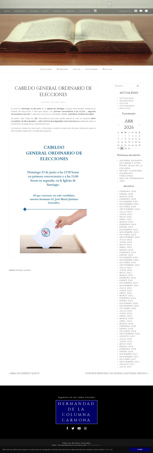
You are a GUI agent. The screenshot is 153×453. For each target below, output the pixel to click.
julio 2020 (125, 311)
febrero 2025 (127, 199)
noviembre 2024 (129, 204)
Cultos (76, 69)
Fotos (134, 11)
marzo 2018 (126, 346)
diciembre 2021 (128, 283)
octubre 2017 (127, 359)
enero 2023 (126, 255)
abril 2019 (125, 321)
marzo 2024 (126, 222)
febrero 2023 (127, 252)
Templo (45, 11)
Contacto (145, 11)
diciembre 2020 (128, 303)
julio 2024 (125, 212)
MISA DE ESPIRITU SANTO (25, 373)
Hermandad (19, 11)
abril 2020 (125, 316)
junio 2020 (125, 313)
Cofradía (57, 11)
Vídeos (140, 11)
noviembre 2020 (129, 306)
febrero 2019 (127, 326)
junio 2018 (125, 341)
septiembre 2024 (129, 209)
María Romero (94, 445)
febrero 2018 (127, 349)
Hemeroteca (124, 11)
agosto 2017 (127, 364)
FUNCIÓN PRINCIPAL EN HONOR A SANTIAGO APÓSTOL (116, 373)
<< (118, 124)
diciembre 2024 (128, 202)
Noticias (107, 69)
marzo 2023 (126, 250)
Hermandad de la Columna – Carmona (130, 3)
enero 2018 (126, 352)
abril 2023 (125, 247)
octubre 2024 (127, 207)
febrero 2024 (127, 224)
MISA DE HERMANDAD (131, 178)
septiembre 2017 (129, 362)
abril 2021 (125, 293)
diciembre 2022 (128, 258)
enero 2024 (126, 227)
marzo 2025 (126, 197)
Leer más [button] (109, 449)
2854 (122, 181)
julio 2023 (125, 240)
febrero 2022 (127, 278)
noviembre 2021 (129, 286)
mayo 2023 (125, 245)
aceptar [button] (139, 449)
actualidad (27, 270)
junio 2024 (125, 214)
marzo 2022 (126, 275)
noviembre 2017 (129, 357)
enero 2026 (126, 194)
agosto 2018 (127, 336)
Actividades (91, 69)
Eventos (94, 11)
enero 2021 (126, 301)
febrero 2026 (127, 191)
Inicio (7, 11)
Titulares (33, 11)
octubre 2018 (127, 331)
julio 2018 (125, 339)
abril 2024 (125, 219)
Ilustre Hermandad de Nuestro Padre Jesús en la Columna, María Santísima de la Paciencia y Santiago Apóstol (56, 3)
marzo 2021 (126, 296)
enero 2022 (126, 280)
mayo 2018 (125, 344)
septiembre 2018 (129, 334)
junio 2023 (125, 242)
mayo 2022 (125, 273)
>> (139, 124)
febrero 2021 (127, 298)
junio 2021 (125, 291)
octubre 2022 (127, 263)
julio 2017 (125, 367)
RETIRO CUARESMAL (130, 171)
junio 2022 (125, 270)
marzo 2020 (126, 318)
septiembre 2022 (129, 265)
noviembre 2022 (129, 260)
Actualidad (85, 11)
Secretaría (70, 11)
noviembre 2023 (129, 232)
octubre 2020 (127, 308)
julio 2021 (125, 288)
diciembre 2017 (128, 354)
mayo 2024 (125, 217)
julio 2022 (125, 268)
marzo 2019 (126, 324)
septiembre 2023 (129, 237)
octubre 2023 (127, 235)
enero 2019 (126, 329)
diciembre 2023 (128, 230)
